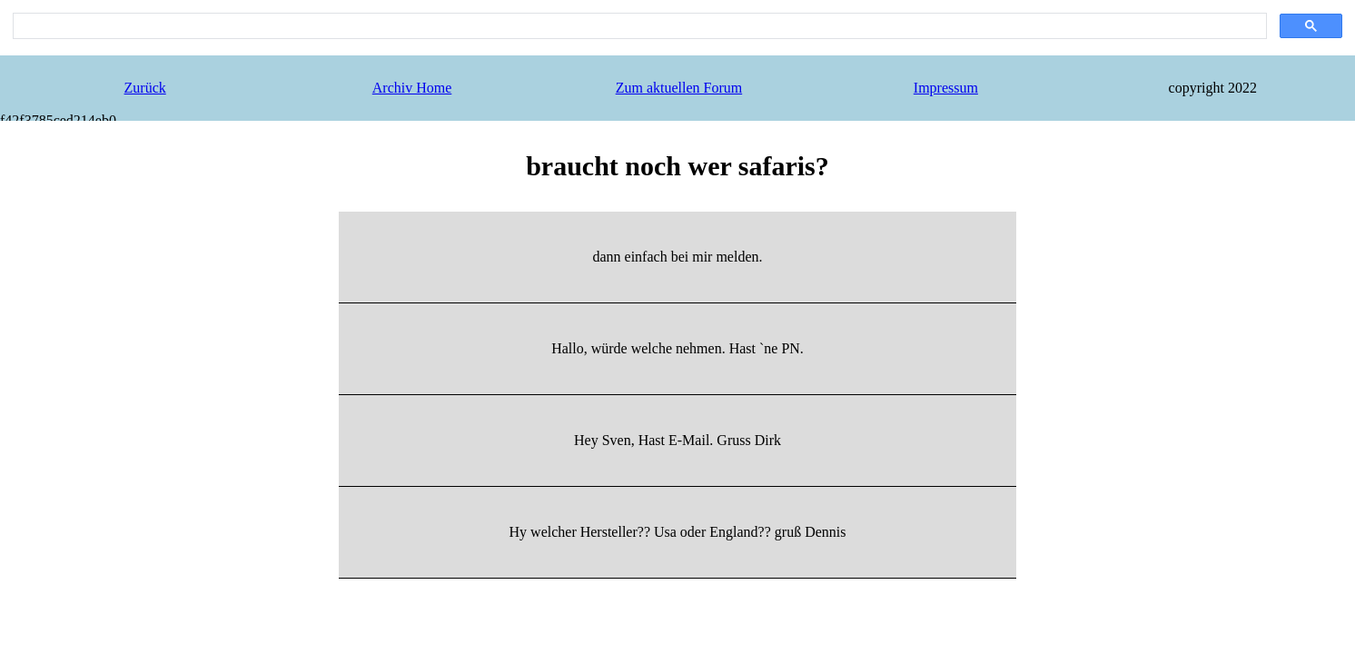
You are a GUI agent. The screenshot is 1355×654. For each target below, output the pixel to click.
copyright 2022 (1213, 87)
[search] (638, 26)
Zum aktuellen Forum (679, 87)
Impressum (946, 87)
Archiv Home (412, 87)
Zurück (145, 87)
